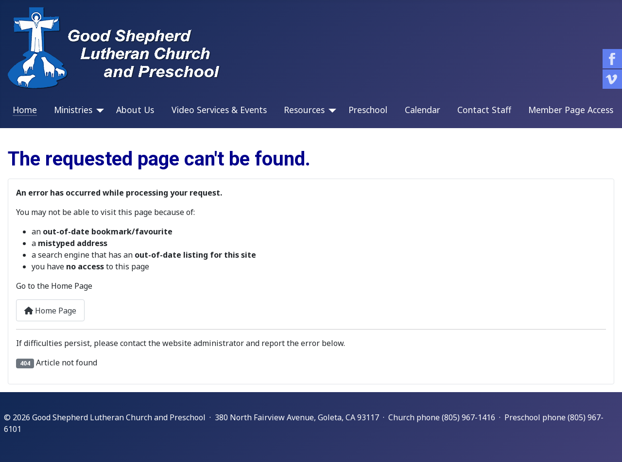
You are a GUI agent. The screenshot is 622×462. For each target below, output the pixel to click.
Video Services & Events (219, 110)
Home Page (50, 310)
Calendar (422, 110)
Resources (304, 110)
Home (25, 110)
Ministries (73, 110)
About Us (135, 110)
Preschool (367, 110)
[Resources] (330, 110)
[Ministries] (98, 110)
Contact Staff (484, 110)
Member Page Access (570, 110)
